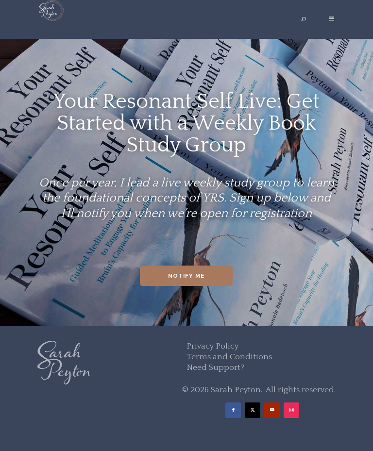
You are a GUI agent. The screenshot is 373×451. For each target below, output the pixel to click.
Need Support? (215, 367)
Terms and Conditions (229, 357)
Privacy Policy (212, 346)
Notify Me (186, 275)
